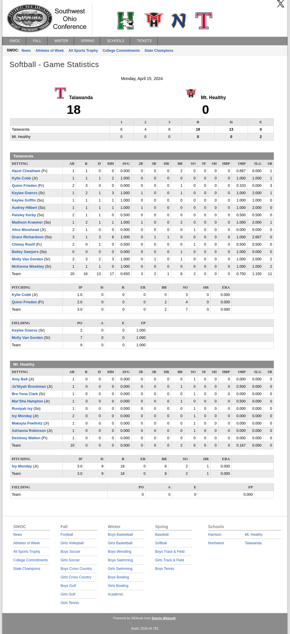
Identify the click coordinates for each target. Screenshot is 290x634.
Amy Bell (20, 379)
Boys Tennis (164, 569)
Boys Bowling (118, 577)
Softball (161, 543)
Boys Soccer (70, 552)
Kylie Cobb (21, 178)
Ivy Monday (22, 416)
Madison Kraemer (27, 222)
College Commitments (121, 51)
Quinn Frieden (24, 186)
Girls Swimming (120, 569)
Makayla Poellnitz (27, 423)
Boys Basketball (120, 535)
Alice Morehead (25, 230)
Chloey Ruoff (23, 244)
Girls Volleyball (72, 543)
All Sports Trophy (83, 51)
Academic (115, 594)
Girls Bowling (118, 586)
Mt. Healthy (254, 535)
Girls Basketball (120, 543)
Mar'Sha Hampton (27, 401)
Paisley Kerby (24, 215)
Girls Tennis (70, 603)
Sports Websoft (163, 618)
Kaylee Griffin (24, 200)
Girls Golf (68, 594)
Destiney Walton (26, 438)
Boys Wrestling (119, 552)
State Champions (159, 51)
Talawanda (253, 543)
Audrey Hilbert (24, 208)
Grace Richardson (28, 237)
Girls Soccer (70, 560)
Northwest (216, 543)
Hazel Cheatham (26, 171)
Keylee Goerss (25, 193)
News (26, 51)
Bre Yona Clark (25, 394)
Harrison (214, 535)
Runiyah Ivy (22, 409)
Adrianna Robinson (29, 431)
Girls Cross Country (76, 577)
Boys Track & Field (170, 552)
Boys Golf (68, 586)
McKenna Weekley (28, 266)
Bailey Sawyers (25, 252)
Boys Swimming (120, 560)
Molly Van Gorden (27, 259)
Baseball (162, 535)
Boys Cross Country (76, 569)
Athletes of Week (50, 51)
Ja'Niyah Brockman (29, 387)
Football (67, 535)
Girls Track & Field (169, 560)
